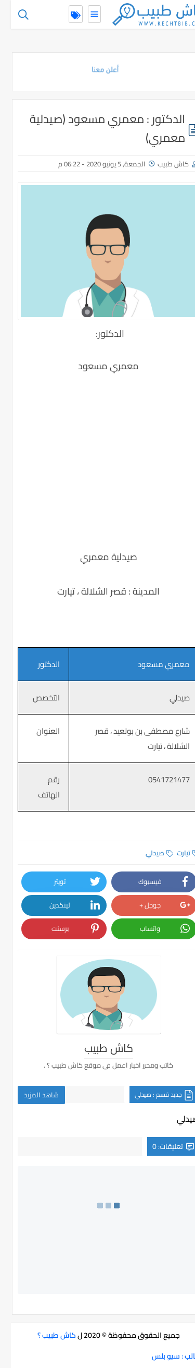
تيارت (177, 852)
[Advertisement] (97, 453)
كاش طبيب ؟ (46, 1335)
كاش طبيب (162, 164)
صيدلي (148, 852)
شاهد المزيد (30, 1094)
